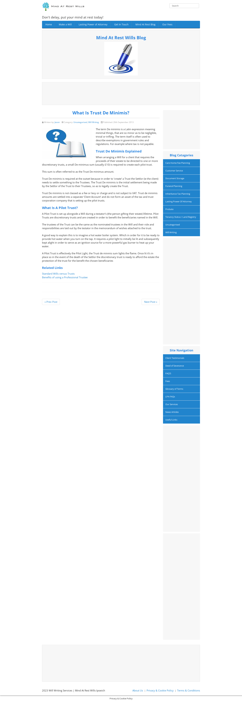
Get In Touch (121, 24)
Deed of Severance (174, 365)
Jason (57, 122)
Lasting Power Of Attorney (178, 201)
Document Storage (174, 178)
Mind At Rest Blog (145, 24)
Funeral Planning (173, 186)
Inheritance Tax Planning (177, 193)
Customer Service (174, 170)
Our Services (171, 404)
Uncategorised (80, 122)
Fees (167, 381)
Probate (169, 209)
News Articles (172, 411)
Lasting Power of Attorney (93, 24)
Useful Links (171, 419)
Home (48, 24)
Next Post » (150, 301)
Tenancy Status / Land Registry (180, 216)
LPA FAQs (170, 396)
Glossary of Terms (174, 388)
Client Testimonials (174, 357)
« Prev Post (51, 301)
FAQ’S (168, 373)
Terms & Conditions (188, 690)
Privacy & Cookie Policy (160, 690)
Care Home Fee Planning (177, 162)
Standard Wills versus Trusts (58, 273)
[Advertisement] (121, 93)
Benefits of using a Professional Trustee (65, 277)
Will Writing (93, 122)
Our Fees (167, 24)
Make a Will (65, 24)
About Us (137, 690)
